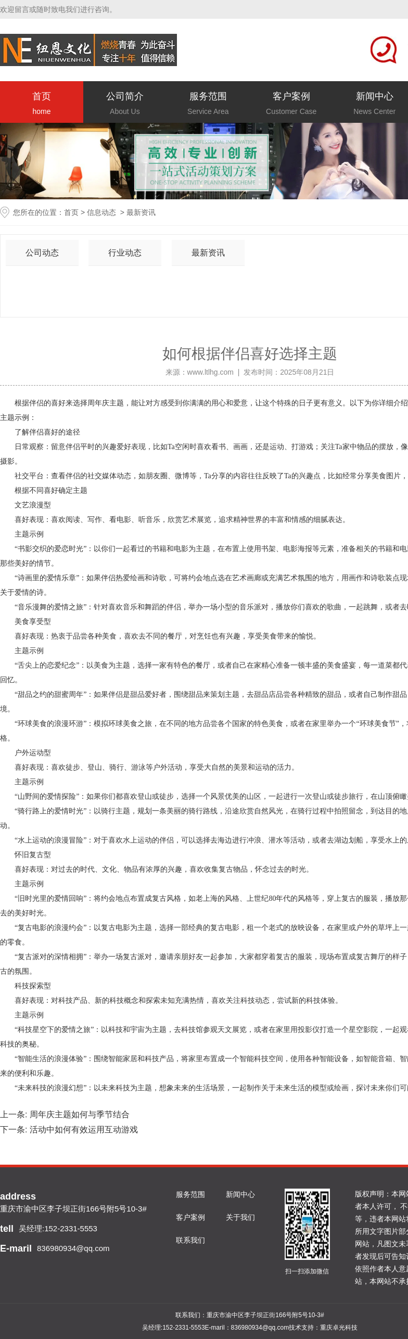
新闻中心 (240, 1194)
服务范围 (208, 104)
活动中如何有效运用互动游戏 (82, 1129)
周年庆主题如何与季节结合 (78, 1114)
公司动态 (42, 252)
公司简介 (125, 104)
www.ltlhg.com (210, 372)
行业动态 (125, 252)
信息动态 (101, 212)
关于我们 (240, 1217)
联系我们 (190, 1240)
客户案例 (291, 104)
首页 (41, 104)
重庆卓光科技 (339, 1327)
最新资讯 (208, 252)
